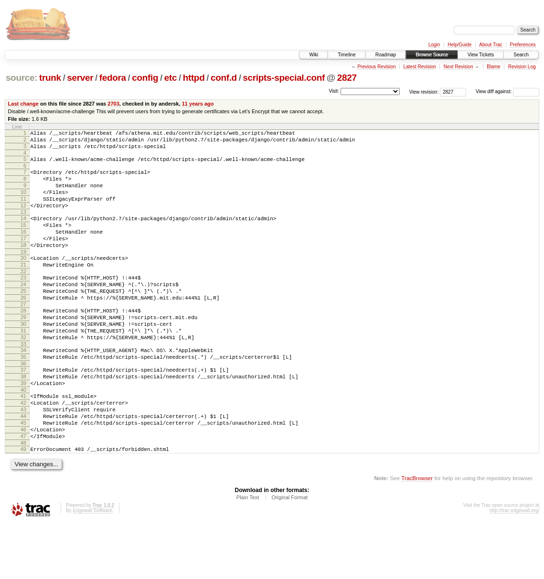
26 (23, 326)
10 (23, 202)
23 (23, 302)
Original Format (289, 553)
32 (23, 373)
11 (23, 210)
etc (170, 78)
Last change (23, 104)
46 (23, 481)
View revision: (424, 91)
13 (23, 226)
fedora (112, 78)
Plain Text (247, 553)
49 (23, 503)
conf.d (224, 78)
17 (23, 257)
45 (23, 473)
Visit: (334, 91)
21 (23, 287)
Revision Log (522, 66)
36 (23, 404)
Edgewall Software (92, 566)
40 (23, 434)
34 (23, 387)
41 (23, 440)
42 (23, 448)
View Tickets (481, 54)
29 (23, 349)
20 (23, 279)
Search (521, 54)
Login (434, 44)
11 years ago (198, 104)
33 (23, 381)
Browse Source (432, 54)
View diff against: (507, 91)
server (80, 78)
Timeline (346, 54)
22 (23, 296)
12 (23, 218)
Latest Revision (419, 66)
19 (23, 273)
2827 (347, 78)
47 (23, 489)
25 (23, 318)
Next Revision (458, 66)
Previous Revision (376, 66)
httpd (194, 78)
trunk (50, 78)
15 (23, 241)
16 (23, 249)
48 (23, 497)
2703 (113, 104)
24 (23, 310)
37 (23, 410)
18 (23, 265)
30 (23, 357)
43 (23, 457)
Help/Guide (459, 44)
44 (23, 465)
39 (23, 426)
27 (23, 334)
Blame (493, 66)
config (145, 78)
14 (23, 233)
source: (21, 78)
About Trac (490, 44)
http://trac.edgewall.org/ (514, 566)
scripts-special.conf (284, 78)
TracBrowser (417, 534)
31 (23, 365)
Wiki (313, 54)
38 (23, 418)
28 (23, 340)
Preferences (523, 44)
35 (23, 395)
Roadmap (385, 54)
